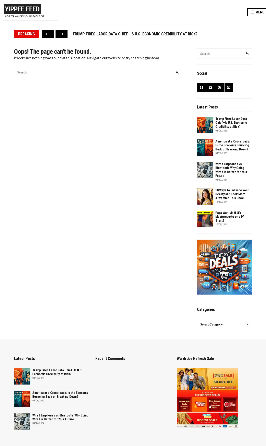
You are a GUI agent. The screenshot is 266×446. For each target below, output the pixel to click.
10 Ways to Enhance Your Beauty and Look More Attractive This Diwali (232, 194)
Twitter (210, 87)
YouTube (229, 87)
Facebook (201, 87)
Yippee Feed (22, 9)
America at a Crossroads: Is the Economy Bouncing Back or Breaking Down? (232, 145)
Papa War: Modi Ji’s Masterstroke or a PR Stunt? (229, 216)
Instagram (219, 87)
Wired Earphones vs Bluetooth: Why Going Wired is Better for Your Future (231, 170)
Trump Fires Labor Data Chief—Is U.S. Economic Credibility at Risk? (135, 34)
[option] (162, 34)
